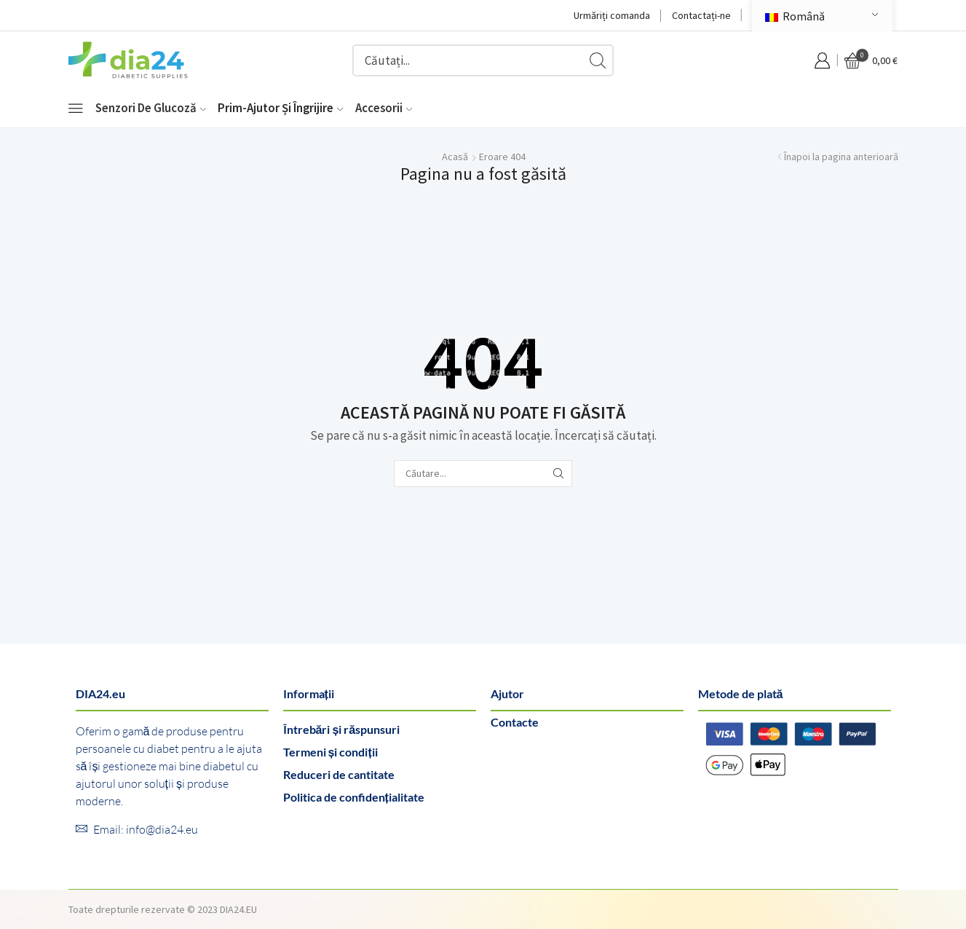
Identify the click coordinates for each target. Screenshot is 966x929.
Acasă (455, 156)
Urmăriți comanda (612, 15)
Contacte (515, 722)
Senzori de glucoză (150, 108)
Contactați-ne (701, 15)
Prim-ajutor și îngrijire (280, 108)
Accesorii (383, 108)
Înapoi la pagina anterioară (841, 156)
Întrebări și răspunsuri (341, 729)
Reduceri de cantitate (339, 774)
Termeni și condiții (330, 752)
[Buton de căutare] (597, 60)
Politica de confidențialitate (353, 797)
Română (795, 16)
